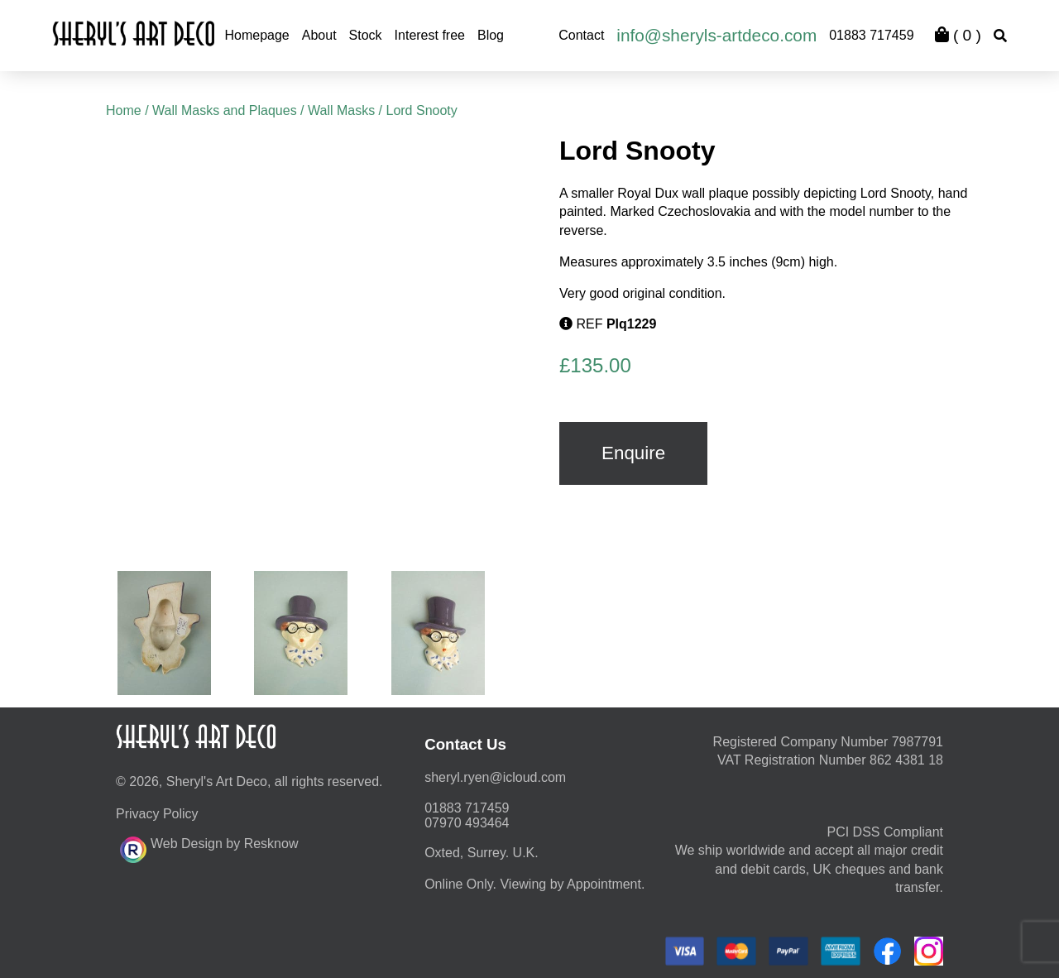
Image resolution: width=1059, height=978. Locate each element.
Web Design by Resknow (209, 847)
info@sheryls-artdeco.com (716, 35)
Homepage (256, 35)
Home (123, 110)
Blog (490, 35)
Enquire (633, 453)
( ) (958, 35)
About (319, 35)
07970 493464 (466, 823)
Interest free (430, 35)
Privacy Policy (157, 814)
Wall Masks (341, 110)
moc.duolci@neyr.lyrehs (495, 777)
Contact (581, 35)
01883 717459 (871, 35)
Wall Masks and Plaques (224, 110)
